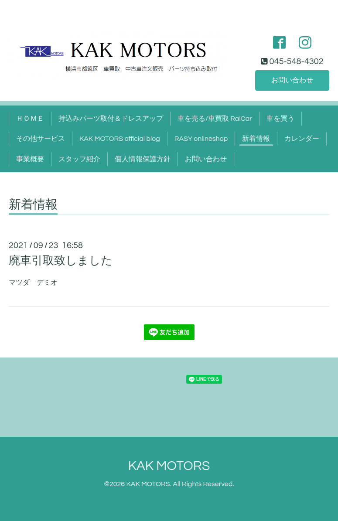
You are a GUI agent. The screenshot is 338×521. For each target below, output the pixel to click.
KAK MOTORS (169, 466)
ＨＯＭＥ (30, 118)
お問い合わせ (292, 80)
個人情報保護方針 (143, 159)
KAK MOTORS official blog (119, 138)
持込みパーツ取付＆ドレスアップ (110, 118)
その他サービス (40, 138)
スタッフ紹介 (79, 159)
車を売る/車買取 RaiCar (215, 118)
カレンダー (301, 138)
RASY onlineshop (201, 138)
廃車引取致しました (61, 260)
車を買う (280, 118)
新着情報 (256, 138)
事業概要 (30, 159)
